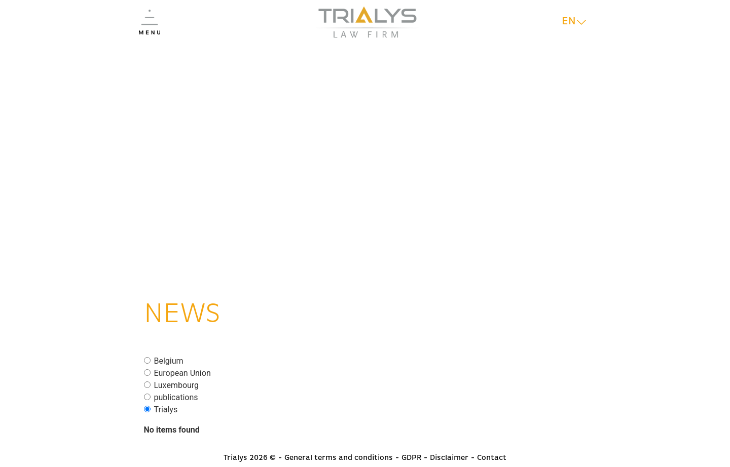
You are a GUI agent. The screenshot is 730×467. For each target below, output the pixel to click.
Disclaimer (449, 457)
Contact (491, 457)
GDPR (411, 457)
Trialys (166, 410)
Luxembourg (176, 385)
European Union (182, 373)
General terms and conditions (338, 457)
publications (176, 398)
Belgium (169, 361)
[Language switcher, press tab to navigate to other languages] (574, 22)
